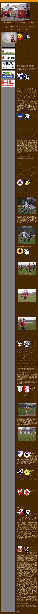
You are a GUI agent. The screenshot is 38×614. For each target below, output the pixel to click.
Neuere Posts (19, 609)
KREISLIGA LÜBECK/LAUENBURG (24, 246)
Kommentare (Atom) (22, 611)
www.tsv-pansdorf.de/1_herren (23, 110)
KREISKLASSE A (20, 507)
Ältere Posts (35, 609)
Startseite (27, 609)
